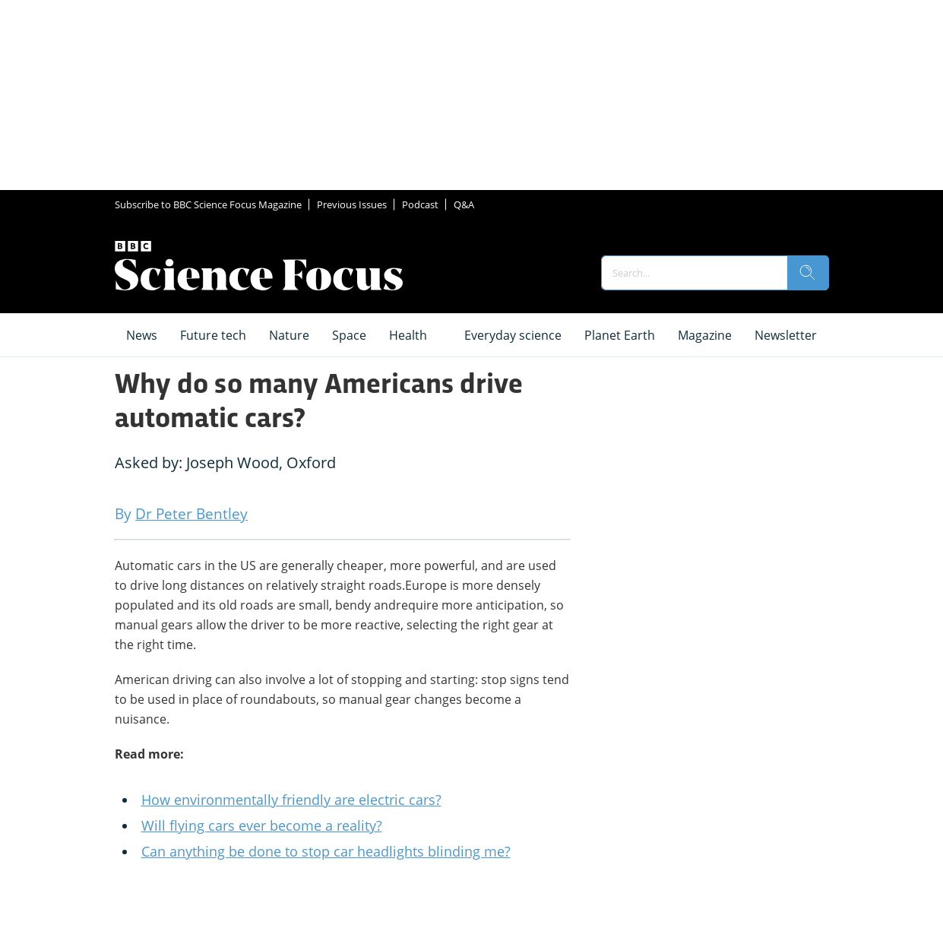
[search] (807, 272)
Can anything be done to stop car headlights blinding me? (326, 851)
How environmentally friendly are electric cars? (291, 799)
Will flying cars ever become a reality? (261, 825)
